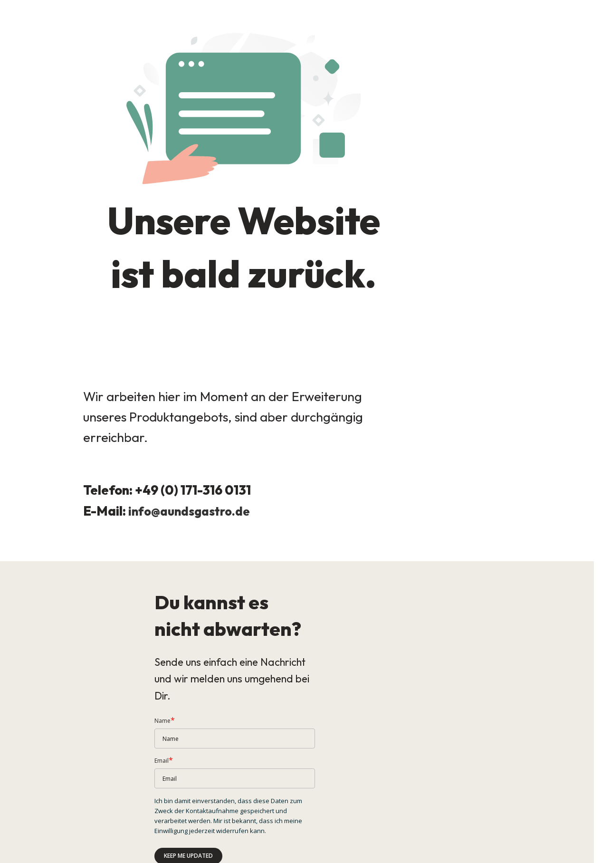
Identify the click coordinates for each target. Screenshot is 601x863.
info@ (145, 500)
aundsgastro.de (209, 500)
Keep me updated (188, 802)
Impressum (15, 854)
